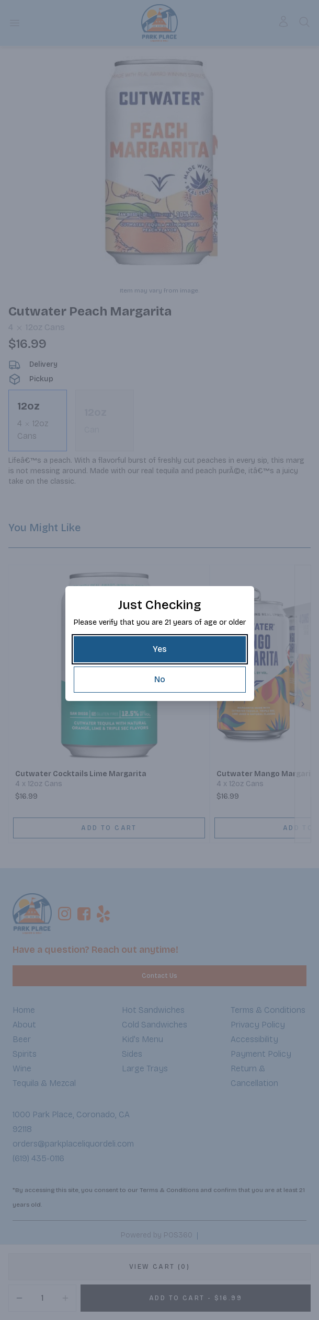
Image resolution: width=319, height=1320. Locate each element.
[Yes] (160, 649)
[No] (160, 680)
